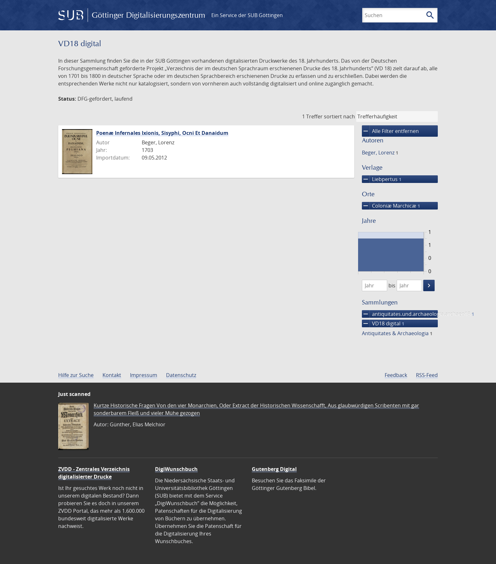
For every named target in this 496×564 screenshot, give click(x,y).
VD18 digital (383, 323)
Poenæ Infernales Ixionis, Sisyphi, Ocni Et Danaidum (162, 132)
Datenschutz (181, 375)
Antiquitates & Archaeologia (397, 333)
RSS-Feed (427, 375)
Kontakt (111, 375)
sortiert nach (339, 116)
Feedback (396, 375)
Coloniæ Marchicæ (391, 206)
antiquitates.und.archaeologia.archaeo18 (400, 314)
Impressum (143, 375)
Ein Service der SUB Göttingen (247, 15)
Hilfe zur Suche (76, 375)
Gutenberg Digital (274, 469)
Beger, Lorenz (380, 152)
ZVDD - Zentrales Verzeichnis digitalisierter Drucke (94, 473)
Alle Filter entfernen (390, 131)
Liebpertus (381, 179)
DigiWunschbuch (176, 469)
